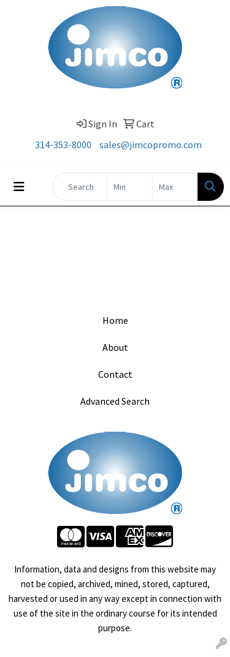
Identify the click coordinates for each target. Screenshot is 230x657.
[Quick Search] (79, 187)
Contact (115, 374)
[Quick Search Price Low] (130, 187)
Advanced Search (115, 401)
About (115, 347)
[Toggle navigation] (19, 186)
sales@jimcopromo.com (150, 144)
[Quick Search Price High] (175, 187)
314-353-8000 (63, 144)
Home (115, 320)
